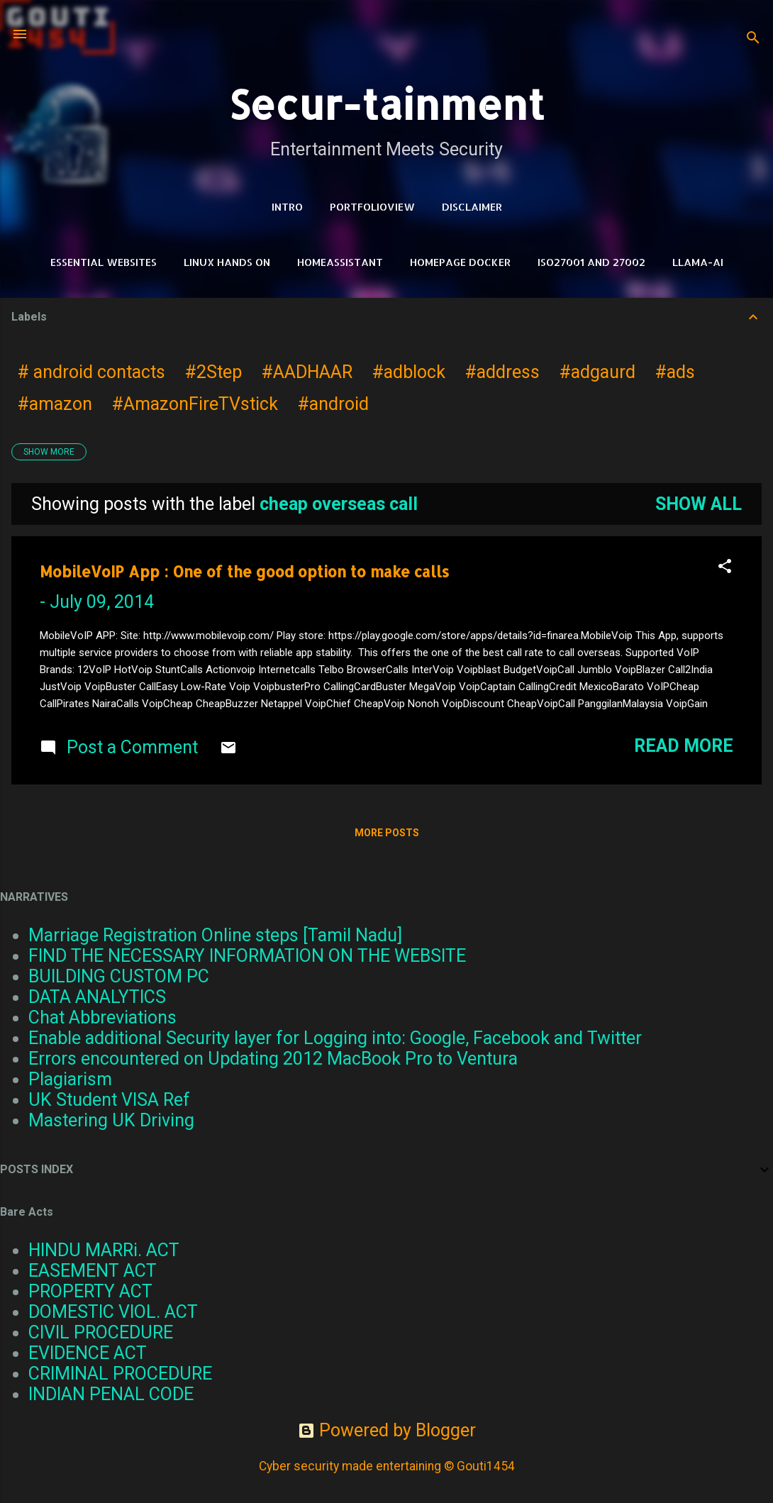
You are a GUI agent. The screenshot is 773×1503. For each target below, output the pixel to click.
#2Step (213, 372)
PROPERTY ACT (90, 1291)
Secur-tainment (386, 104)
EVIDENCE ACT (87, 1353)
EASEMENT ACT (92, 1270)
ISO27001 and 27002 (591, 262)
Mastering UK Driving (111, 1120)
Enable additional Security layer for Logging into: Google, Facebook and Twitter (335, 1038)
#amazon (55, 404)
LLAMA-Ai (697, 262)
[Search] (753, 38)
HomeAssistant (340, 262)
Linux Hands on (227, 262)
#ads (675, 372)
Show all (698, 504)
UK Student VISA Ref (109, 1099)
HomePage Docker (460, 262)
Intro (287, 206)
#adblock (408, 372)
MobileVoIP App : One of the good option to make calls (244, 571)
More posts (387, 832)
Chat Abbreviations (102, 1017)
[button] (724, 567)
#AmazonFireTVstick (195, 404)
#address (502, 372)
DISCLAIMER (472, 206)
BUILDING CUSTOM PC (118, 976)
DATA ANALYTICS (97, 997)
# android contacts (91, 372)
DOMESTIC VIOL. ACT (113, 1312)
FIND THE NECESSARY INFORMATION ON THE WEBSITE (247, 955)
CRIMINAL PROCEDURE (120, 1373)
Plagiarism (70, 1079)
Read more (683, 746)
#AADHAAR (307, 372)
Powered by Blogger (387, 1430)
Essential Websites (103, 262)
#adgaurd (597, 372)
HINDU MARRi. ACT (103, 1250)
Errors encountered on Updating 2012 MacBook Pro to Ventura (273, 1058)
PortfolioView (372, 206)
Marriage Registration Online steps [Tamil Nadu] (215, 935)
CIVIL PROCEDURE (100, 1332)
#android (333, 404)
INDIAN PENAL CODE (111, 1394)
